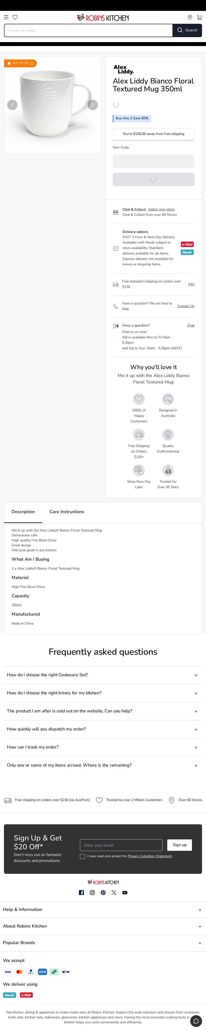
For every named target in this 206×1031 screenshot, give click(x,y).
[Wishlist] (15, 17)
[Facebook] (81, 893)
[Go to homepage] (103, 17)
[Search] (187, 30)
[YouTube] (124, 892)
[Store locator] (190, 17)
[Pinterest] (103, 892)
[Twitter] (114, 892)
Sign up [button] (180, 845)
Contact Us (185, 306)
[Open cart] (199, 17)
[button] (12, 105)
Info (191, 284)
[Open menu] (6, 17)
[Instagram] (92, 893)
